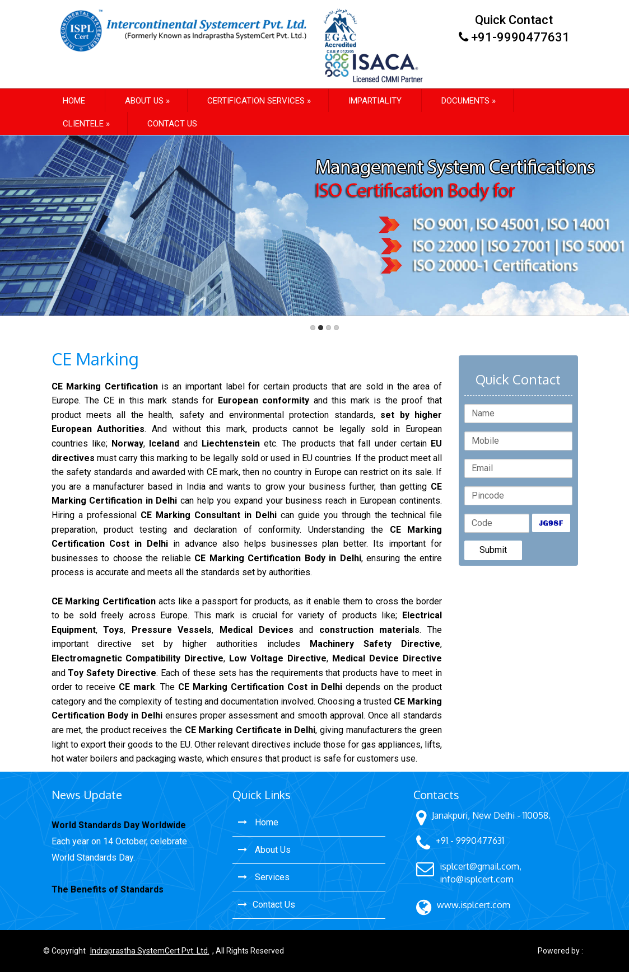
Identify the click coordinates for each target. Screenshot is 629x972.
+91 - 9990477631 (470, 840)
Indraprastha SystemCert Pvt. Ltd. (149, 950)
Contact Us (172, 124)
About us (144, 101)
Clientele (83, 124)
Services (264, 877)
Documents (465, 101)
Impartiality (375, 101)
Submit (493, 549)
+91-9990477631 (520, 37)
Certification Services (256, 101)
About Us (264, 849)
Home (74, 101)
